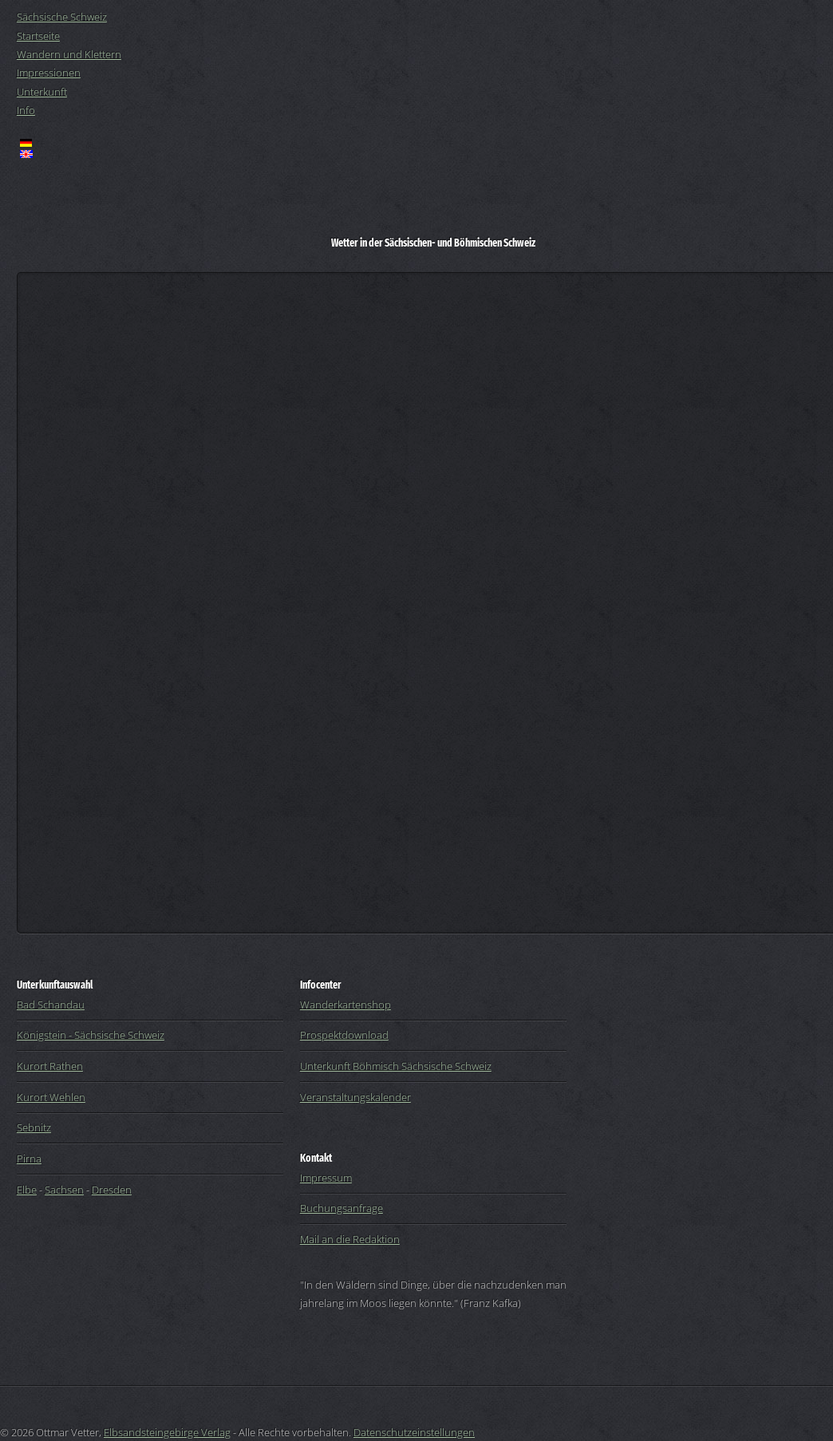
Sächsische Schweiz (62, 17)
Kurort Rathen (50, 1066)
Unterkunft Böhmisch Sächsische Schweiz (396, 1066)
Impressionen (49, 72)
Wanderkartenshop (345, 1004)
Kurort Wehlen (51, 1097)
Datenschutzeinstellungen (414, 1432)
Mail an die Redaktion (350, 1239)
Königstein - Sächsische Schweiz (90, 1035)
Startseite (38, 36)
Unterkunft (42, 92)
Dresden (112, 1189)
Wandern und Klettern (69, 54)
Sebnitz (34, 1127)
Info (26, 110)
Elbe (27, 1189)
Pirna (29, 1158)
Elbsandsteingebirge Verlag (167, 1432)
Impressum (326, 1178)
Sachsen (64, 1189)
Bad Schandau (51, 1004)
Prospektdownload (344, 1035)
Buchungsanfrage (341, 1208)
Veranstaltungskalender (355, 1097)
